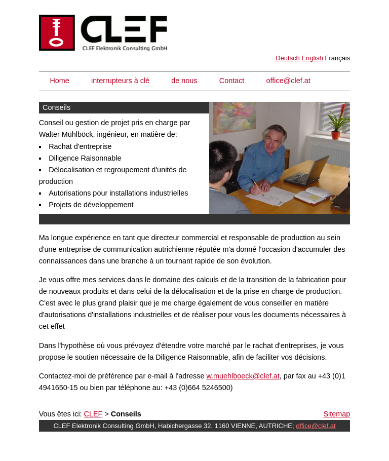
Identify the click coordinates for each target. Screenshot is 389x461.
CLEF (93, 414)
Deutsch (288, 58)
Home (59, 80)
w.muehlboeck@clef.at (243, 376)
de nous (184, 80)
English (312, 58)
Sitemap (336, 414)
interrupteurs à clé (120, 80)
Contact (232, 80)
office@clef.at (288, 80)
